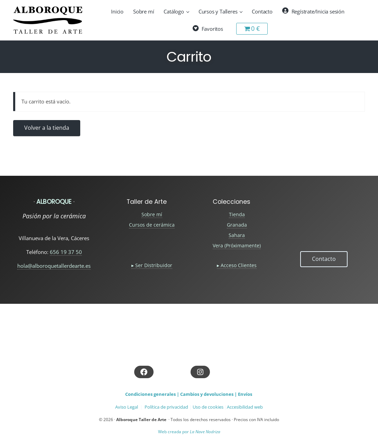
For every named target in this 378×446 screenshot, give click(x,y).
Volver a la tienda (46, 127)
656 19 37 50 (66, 251)
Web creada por (189, 432)
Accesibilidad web (245, 407)
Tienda (237, 214)
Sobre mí (151, 214)
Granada (237, 224)
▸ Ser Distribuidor (151, 265)
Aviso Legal (126, 407)
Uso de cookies (208, 407)
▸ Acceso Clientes (237, 265)
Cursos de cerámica (152, 224)
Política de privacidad (166, 407)
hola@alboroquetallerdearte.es (54, 265)
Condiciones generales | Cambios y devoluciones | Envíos (188, 394)
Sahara (237, 235)
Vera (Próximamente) (237, 245)
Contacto (324, 259)
